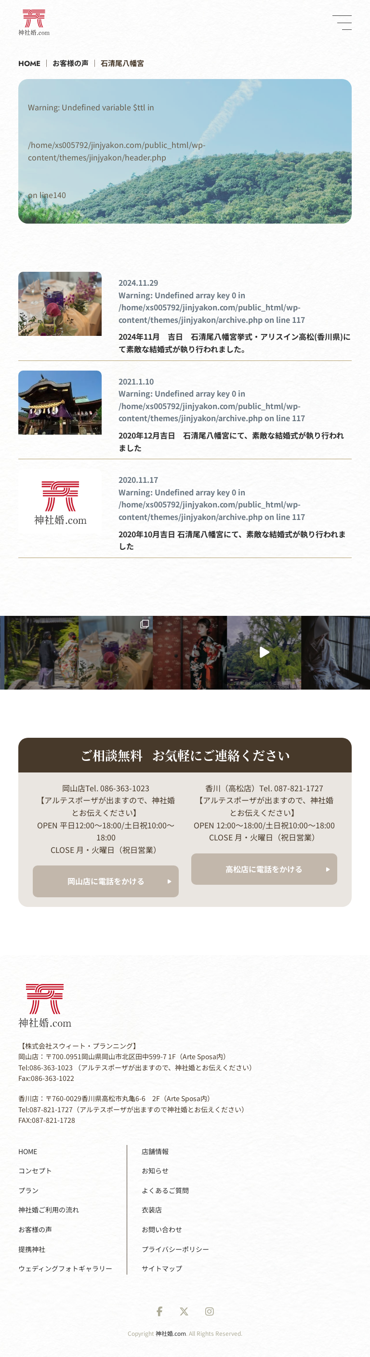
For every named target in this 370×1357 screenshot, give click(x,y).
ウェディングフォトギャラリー (65, 1268)
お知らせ (155, 1170)
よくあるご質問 (165, 1190)
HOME (27, 1151)
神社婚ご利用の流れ (48, 1209)
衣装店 (152, 1209)
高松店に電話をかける (264, 869)
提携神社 (31, 1249)
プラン (28, 1190)
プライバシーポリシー (175, 1249)
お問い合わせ (162, 1229)
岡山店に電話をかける (106, 881)
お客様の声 (35, 1229)
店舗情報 (155, 1151)
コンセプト (35, 1170)
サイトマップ (162, 1268)
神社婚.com (171, 1333)
